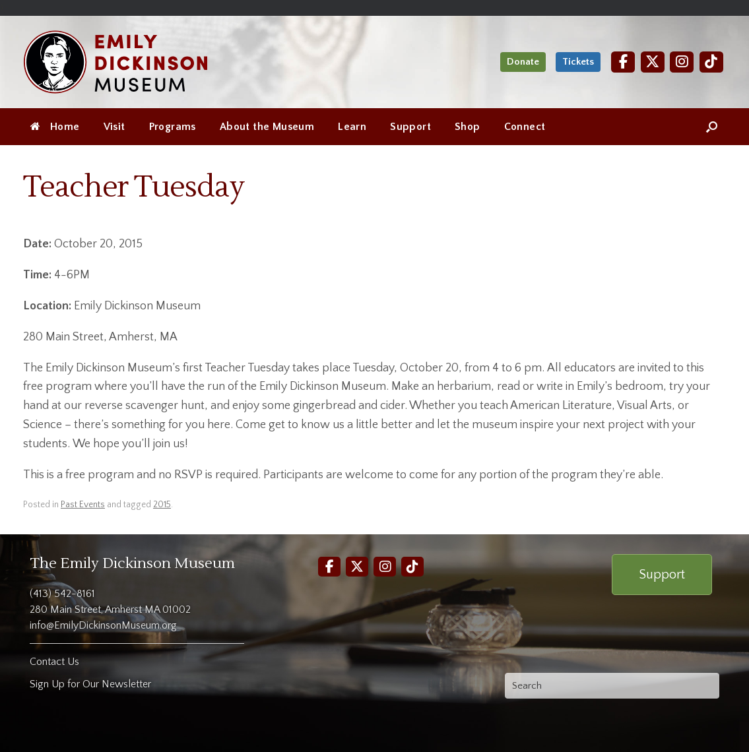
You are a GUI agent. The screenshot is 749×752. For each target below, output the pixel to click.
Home (55, 127)
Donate (523, 61)
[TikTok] (711, 61)
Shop (467, 127)
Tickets (578, 61)
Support (410, 127)
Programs (172, 127)
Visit (114, 127)
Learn (352, 127)
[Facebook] (623, 61)
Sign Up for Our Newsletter (90, 684)
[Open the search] (711, 126)
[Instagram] (682, 61)
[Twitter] (653, 61)
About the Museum (267, 127)
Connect (525, 127)
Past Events (83, 504)
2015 (162, 504)
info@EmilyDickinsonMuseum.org (103, 625)
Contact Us (54, 662)
